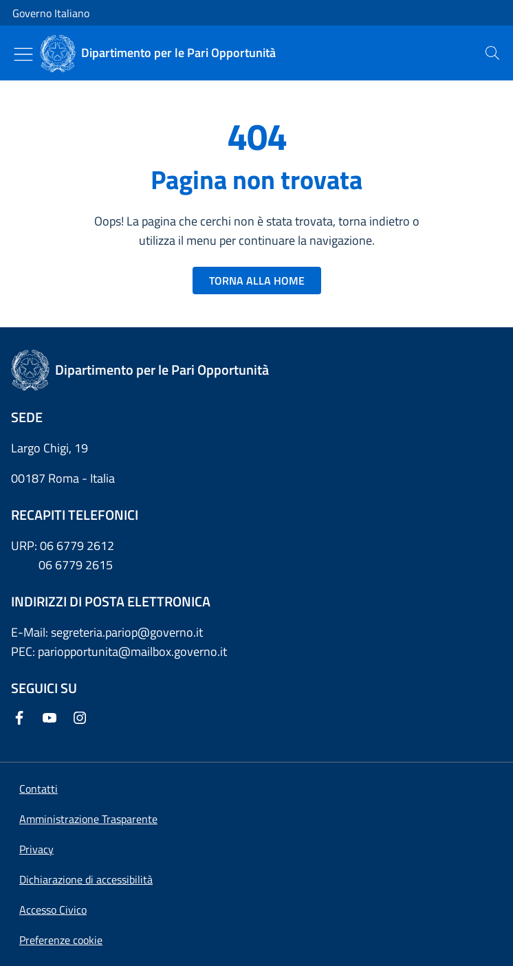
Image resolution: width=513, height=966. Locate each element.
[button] (60, 940)
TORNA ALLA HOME (257, 280)
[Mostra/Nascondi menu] (23, 54)
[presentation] (492, 53)
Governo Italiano (50, 13)
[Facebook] (22, 719)
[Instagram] (83, 719)
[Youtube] (52, 719)
